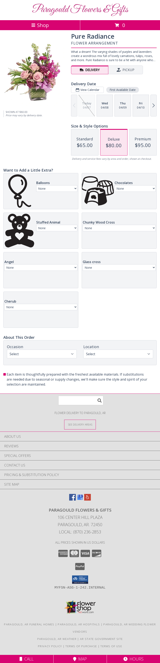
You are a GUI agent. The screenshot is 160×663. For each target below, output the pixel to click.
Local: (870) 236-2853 (80, 532)
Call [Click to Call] (27, 659)
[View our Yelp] (87, 499)
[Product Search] (80, 400)
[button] (80, 579)
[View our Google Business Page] (80, 499)
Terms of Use (111, 646)
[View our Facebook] (72, 499)
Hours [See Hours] (133, 659)
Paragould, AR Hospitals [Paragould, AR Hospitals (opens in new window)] (79, 624)
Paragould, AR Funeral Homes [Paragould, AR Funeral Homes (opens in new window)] (29, 624)
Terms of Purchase (81, 646)
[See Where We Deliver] (80, 424)
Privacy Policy (50, 646)
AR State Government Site (101, 639)
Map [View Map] (80, 659)
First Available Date (123, 90)
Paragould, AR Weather (56, 639)
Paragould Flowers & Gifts (80, 9)
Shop (40, 25)
